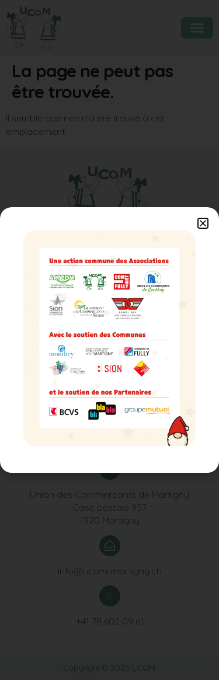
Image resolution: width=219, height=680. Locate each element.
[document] (109, 340)
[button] (203, 223)
